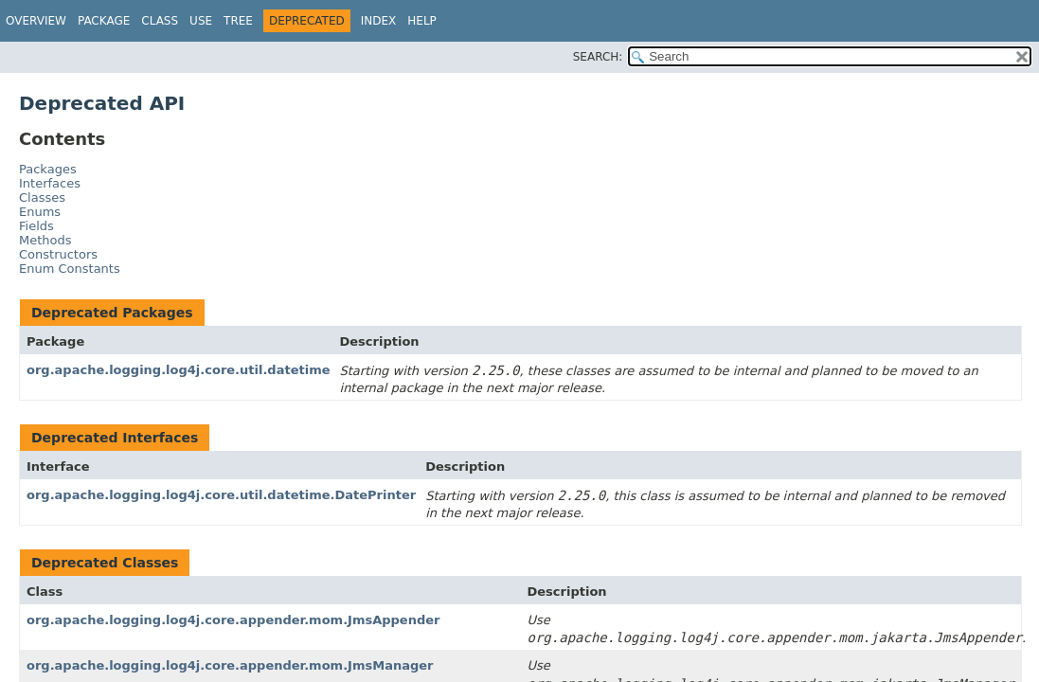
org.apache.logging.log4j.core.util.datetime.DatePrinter (221, 495)
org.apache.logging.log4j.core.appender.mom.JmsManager (230, 665)
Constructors (58, 254)
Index (379, 20)
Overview (36, 20)
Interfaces (50, 183)
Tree (238, 20)
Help (422, 20)
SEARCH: (598, 56)
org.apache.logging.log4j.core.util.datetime (179, 370)
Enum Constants (69, 268)
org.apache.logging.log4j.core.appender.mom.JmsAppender (233, 620)
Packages (48, 169)
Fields (36, 226)
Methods (45, 240)
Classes (42, 197)
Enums (40, 212)
